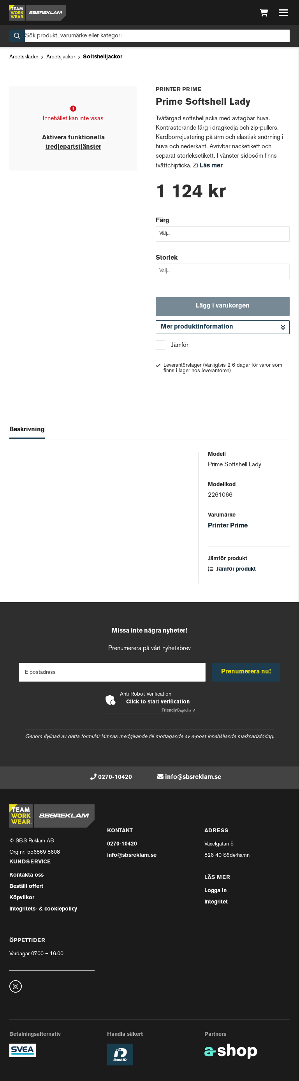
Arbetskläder (23, 57)
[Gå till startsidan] (37, 13)
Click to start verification (158, 702)
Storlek (167, 258)
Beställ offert (26, 886)
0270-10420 (115, 777)
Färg (162, 220)
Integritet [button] (216, 902)
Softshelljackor (102, 57)
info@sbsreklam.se (193, 777)
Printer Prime (228, 526)
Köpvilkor (21, 897)
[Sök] (149, 36)
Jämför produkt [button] (232, 569)
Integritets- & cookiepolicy (43, 909)
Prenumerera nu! (246, 672)
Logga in (215, 890)
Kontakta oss (26, 875)
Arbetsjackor (60, 57)
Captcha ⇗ (178, 710)
